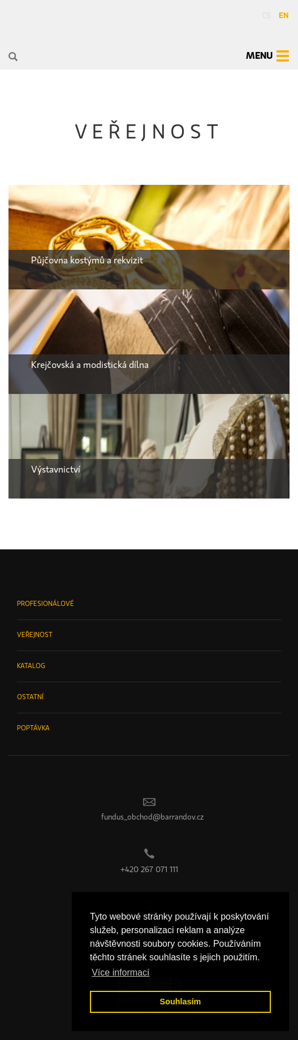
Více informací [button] (120, 972)
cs (266, 16)
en (283, 16)
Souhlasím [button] (180, 1001)
